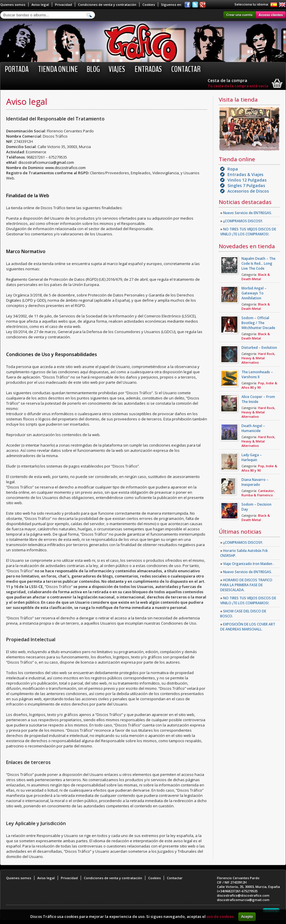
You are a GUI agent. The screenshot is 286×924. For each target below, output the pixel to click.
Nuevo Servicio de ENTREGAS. (246, 212)
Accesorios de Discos (248, 191)
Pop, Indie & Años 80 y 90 (259, 385)
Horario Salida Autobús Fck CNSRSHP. (244, 553)
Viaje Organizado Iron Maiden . (247, 563)
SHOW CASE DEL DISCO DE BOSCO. (243, 614)
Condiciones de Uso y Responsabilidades (51, 354)
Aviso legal (40, 4)
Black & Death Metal (255, 276)
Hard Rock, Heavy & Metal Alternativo (258, 358)
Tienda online (58, 69)
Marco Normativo (25, 251)
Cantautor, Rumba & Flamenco (258, 492)
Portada (17, 69)
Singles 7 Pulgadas (246, 185)
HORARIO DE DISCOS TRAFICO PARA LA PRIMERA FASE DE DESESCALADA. (246, 585)
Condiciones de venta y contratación (107, 4)
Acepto (247, 917)
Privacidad (63, 4)
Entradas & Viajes (245, 174)
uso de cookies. (220, 916)
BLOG (93, 69)
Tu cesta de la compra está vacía (238, 85)
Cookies (148, 4)
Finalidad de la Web (27, 195)
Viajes (117, 69)
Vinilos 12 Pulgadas (246, 180)
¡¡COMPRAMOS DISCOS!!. (241, 220)
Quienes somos (12, 4)
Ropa (232, 169)
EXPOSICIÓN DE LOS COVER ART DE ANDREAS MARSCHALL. (247, 627)
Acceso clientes (271, 15)
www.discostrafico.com (65, 167)
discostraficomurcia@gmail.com (46, 162)
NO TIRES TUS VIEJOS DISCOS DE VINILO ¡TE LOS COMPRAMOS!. (248, 232)
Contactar (186, 69)
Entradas (148, 69)
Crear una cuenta (239, 15)
